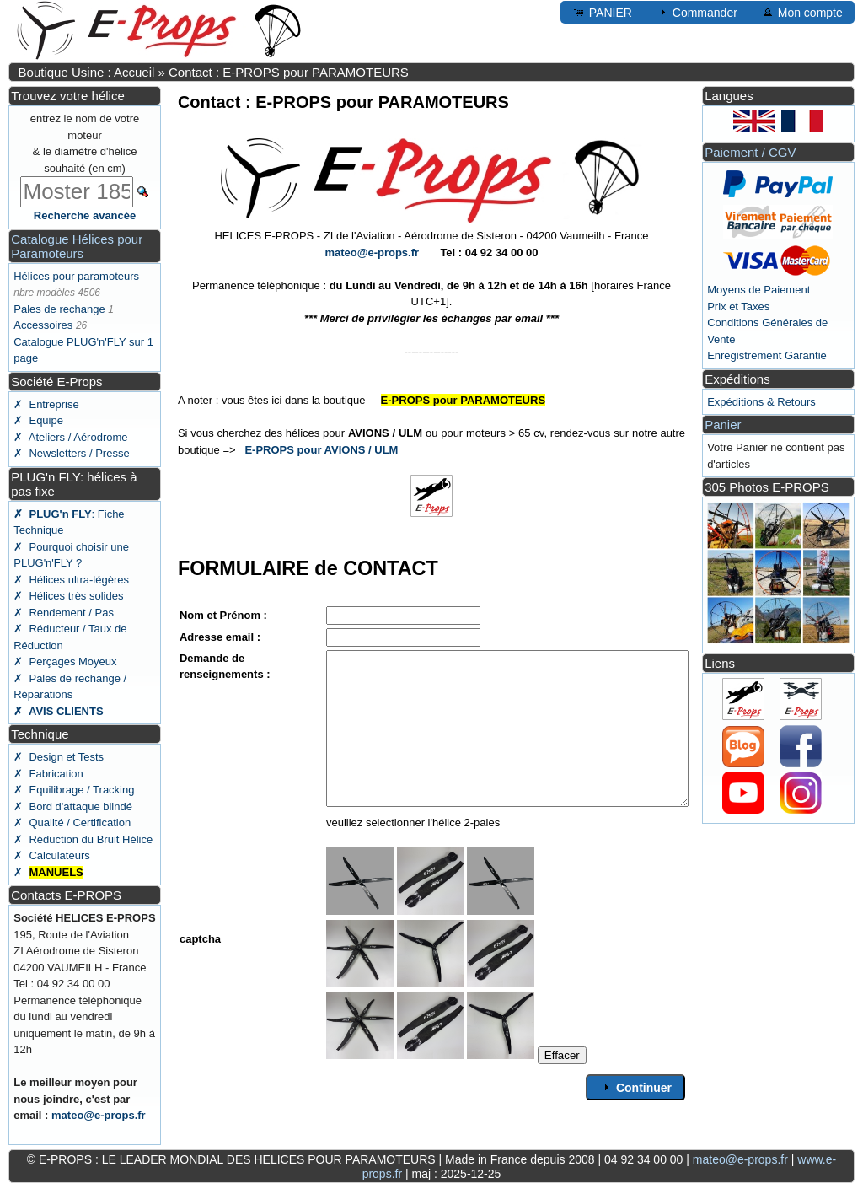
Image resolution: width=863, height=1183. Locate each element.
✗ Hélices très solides (68, 595)
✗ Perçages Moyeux (64, 661)
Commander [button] (696, 12)
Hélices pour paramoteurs (76, 276)
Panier (723, 424)
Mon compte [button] (802, 12)
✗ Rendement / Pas (63, 612)
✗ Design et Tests (58, 756)
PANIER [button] (602, 12)
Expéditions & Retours (761, 401)
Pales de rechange (59, 309)
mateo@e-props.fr (98, 1115)
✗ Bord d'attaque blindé (72, 806)
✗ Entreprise (45, 404)
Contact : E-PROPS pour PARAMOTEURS (289, 72)
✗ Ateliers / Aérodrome (70, 437)
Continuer (635, 1087)
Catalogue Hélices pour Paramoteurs (76, 246)
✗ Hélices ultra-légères (71, 579)
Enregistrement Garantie (767, 355)
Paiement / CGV (750, 152)
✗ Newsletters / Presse (71, 453)
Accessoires (42, 325)
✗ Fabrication (48, 773)
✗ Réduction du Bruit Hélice (83, 839)
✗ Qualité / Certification (72, 822)
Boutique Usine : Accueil (87, 72)
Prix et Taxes (738, 306)
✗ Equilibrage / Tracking (73, 789)
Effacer (562, 1055)
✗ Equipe (38, 420)
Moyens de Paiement (758, 289)
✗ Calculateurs (51, 855)
